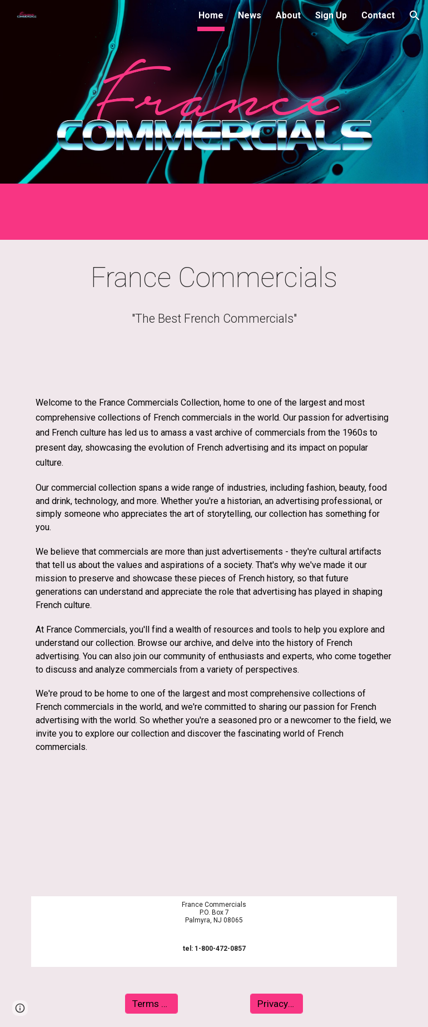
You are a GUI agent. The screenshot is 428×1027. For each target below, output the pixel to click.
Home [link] (210, 15)
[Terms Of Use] (151, 1004)
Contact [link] (378, 15)
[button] (414, 15)
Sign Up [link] (331, 15)
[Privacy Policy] (276, 1004)
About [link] (288, 15)
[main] (213, 278)
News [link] (249, 15)
